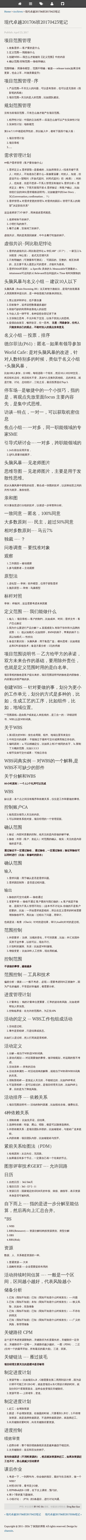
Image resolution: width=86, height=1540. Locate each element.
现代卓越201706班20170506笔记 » (63, 1514)
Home (7, 11)
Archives (18, 11)
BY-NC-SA (39, 1506)
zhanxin (8, 1530)
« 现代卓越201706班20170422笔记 (22, 1514)
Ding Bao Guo (73, 1506)
